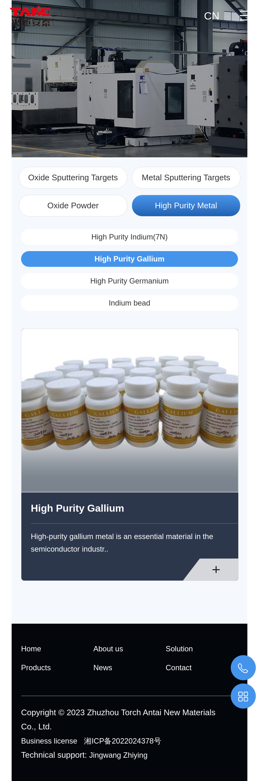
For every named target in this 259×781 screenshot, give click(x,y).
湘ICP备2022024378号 (122, 741)
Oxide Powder (73, 205)
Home (31, 648)
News (102, 667)
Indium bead (129, 303)
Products (36, 667)
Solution (179, 648)
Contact (179, 667)
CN (211, 16)
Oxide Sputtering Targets (73, 177)
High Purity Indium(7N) (129, 237)
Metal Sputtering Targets (186, 177)
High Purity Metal (186, 205)
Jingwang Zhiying (118, 755)
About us (108, 648)
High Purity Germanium (129, 281)
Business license (49, 741)
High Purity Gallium (130, 259)
